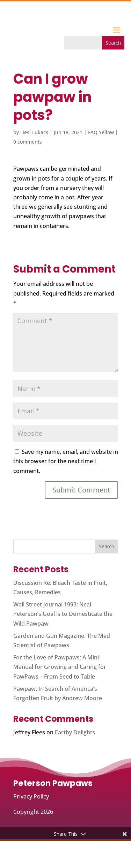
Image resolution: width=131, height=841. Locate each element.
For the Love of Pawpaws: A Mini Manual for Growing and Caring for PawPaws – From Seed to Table (59, 666)
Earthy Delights (75, 732)
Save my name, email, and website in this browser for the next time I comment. (65, 461)
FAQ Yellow (101, 132)
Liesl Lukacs (34, 132)
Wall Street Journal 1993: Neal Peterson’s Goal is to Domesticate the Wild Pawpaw (62, 614)
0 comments (27, 141)
